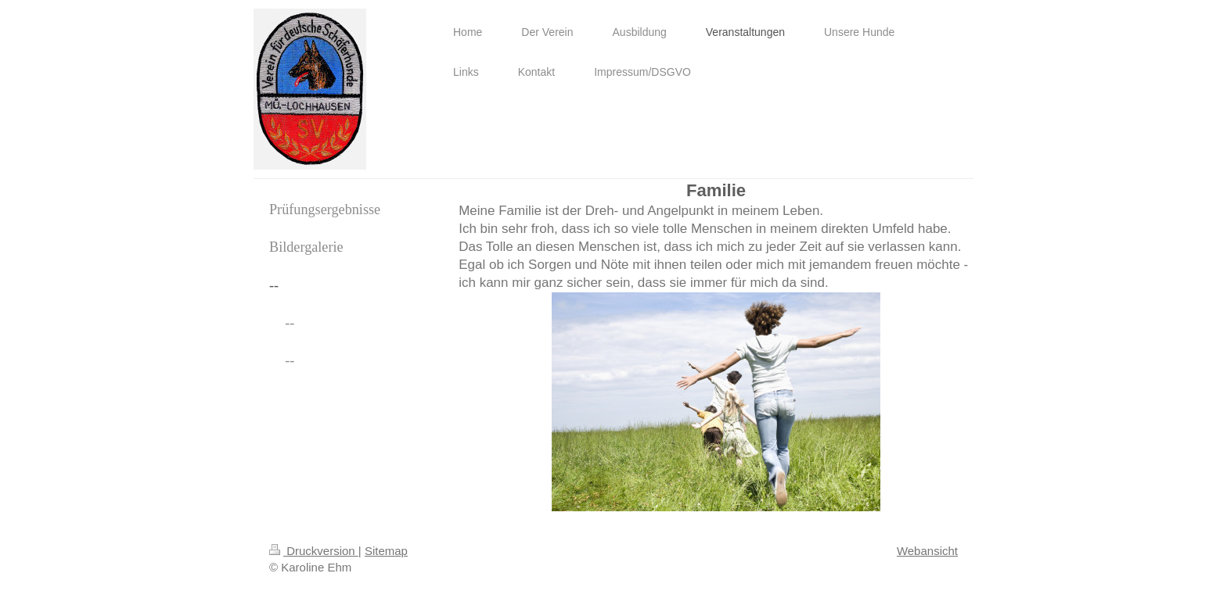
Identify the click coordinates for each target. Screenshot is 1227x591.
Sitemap (386, 550)
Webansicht (927, 550)
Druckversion (313, 550)
